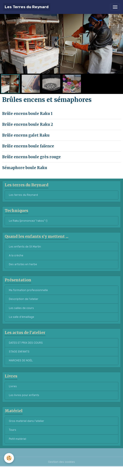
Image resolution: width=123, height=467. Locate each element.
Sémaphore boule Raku (24, 167)
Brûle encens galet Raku (25, 135)
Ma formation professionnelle (28, 290)
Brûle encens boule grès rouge (31, 156)
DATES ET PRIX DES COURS (26, 342)
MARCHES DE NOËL (21, 360)
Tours (12, 429)
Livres (13, 386)
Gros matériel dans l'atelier (26, 421)
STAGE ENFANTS (19, 351)
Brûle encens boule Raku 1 (27, 113)
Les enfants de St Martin (25, 246)
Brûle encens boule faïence (28, 146)
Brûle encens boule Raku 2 (27, 124)
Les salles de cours (21, 308)
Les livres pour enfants (24, 395)
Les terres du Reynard (23, 194)
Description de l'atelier (23, 299)
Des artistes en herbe (23, 264)
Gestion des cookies (61, 461)
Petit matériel (17, 438)
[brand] (26, 7)
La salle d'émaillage (21, 316)
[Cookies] (9, 458)
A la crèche (16, 255)
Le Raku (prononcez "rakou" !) (28, 220)
